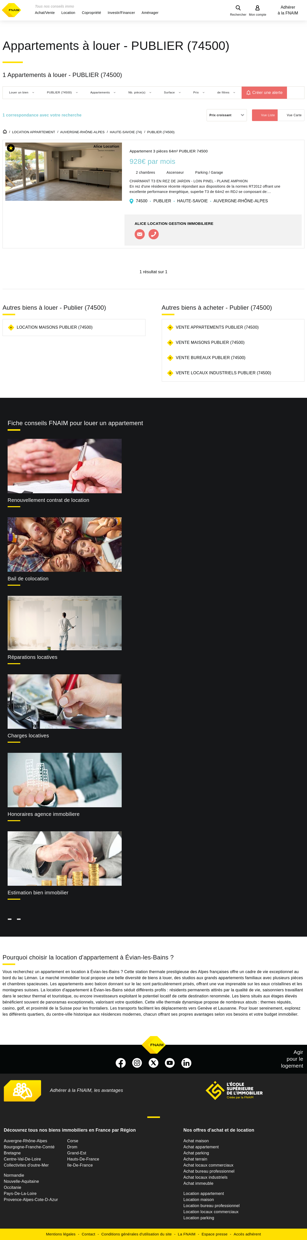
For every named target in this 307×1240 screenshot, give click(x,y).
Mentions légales (61, 1234)
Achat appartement (201, 1147)
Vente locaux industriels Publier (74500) (223, 373)
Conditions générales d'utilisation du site (136, 1234)
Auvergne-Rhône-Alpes (25, 1141)
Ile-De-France (80, 1165)
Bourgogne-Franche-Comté (29, 1147)
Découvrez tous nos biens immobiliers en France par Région (70, 1130)
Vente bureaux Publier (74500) (211, 358)
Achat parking (196, 1153)
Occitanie (12, 1187)
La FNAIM (187, 1234)
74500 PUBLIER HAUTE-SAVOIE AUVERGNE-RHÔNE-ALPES (202, 201)
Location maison (199, 1199)
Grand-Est (76, 1153)
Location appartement (204, 1193)
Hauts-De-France (83, 1159)
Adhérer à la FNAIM (288, 10)
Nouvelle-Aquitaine (21, 1181)
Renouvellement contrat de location (48, 500)
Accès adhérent (247, 1234)
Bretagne (12, 1153)
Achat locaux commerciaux (208, 1165)
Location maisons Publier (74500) (55, 327)
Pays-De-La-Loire (20, 1193)
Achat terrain (195, 1159)
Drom (72, 1147)
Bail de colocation (28, 578)
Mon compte (257, 14)
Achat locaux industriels (206, 1177)
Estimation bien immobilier (38, 892)
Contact (88, 1234)
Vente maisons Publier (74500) (210, 342)
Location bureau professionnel (212, 1206)
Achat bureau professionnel (209, 1171)
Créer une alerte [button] (267, 92)
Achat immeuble (198, 1183)
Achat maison (196, 1141)
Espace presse (214, 1234)
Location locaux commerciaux (211, 1212)
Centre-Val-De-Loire (22, 1159)
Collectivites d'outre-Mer (26, 1165)
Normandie (14, 1175)
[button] (45, 12)
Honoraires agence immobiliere (44, 814)
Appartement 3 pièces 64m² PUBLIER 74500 (169, 151)
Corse (72, 1141)
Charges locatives (28, 735)
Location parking (199, 1218)
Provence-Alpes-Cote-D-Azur (31, 1199)
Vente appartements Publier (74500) (217, 327)
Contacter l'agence (140, 234)
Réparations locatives (32, 657)
